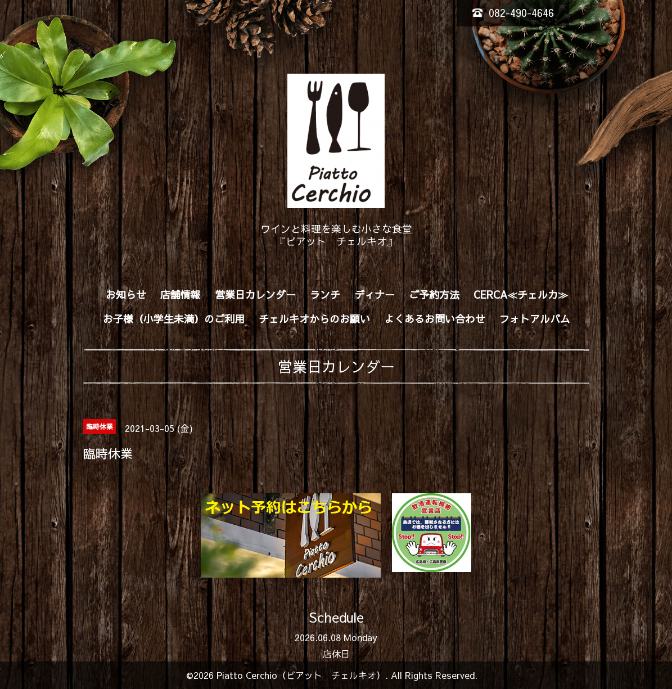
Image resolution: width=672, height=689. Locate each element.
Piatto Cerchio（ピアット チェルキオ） (301, 675)
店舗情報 (180, 294)
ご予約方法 (434, 294)
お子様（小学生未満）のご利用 (174, 319)
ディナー (374, 294)
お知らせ (126, 294)
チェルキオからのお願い (314, 319)
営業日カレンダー (255, 294)
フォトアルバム (534, 319)
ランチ (325, 294)
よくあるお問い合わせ (434, 319)
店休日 (336, 653)
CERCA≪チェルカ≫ (520, 294)
